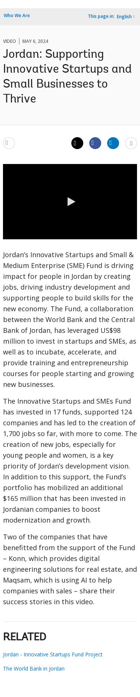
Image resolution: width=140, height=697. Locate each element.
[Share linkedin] (113, 142)
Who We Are (17, 15)
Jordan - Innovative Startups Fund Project (53, 654)
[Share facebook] (95, 142)
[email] (9, 143)
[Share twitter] (77, 143)
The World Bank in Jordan (34, 668)
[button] (70, 202)
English (124, 16)
